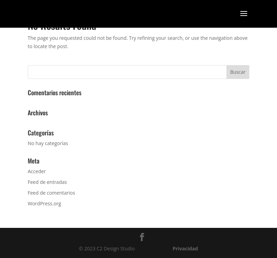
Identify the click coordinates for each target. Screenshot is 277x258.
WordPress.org (44, 203)
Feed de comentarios (51, 192)
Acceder (37, 171)
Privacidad (185, 248)
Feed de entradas (47, 182)
